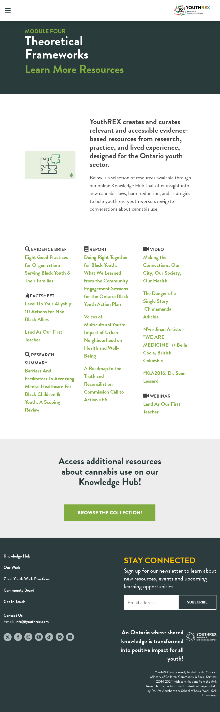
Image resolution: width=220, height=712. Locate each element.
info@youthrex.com (32, 621)
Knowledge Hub (17, 556)
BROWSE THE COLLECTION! (110, 512)
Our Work (12, 567)
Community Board (19, 590)
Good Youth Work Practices (27, 579)
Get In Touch (14, 601)
